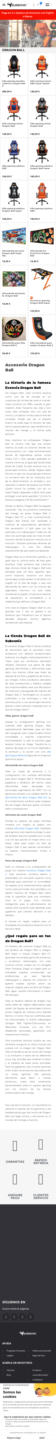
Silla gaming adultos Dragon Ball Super (41, 167)
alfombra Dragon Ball (26, 828)
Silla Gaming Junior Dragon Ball (12, 124)
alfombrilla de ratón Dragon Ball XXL (26, 797)
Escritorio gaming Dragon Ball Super (40, 301)
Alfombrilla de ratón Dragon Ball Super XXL (13, 253)
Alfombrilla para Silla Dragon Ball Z (13, 344)
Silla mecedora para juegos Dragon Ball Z (41, 344)
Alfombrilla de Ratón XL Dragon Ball (13, 294)
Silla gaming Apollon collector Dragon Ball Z (13, 83)
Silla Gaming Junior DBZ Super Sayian (40, 82)
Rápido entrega (40, 1162)
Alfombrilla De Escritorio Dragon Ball (40, 253)
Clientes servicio (41, 1196)
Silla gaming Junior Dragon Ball (40, 124)
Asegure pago (15, 1196)
